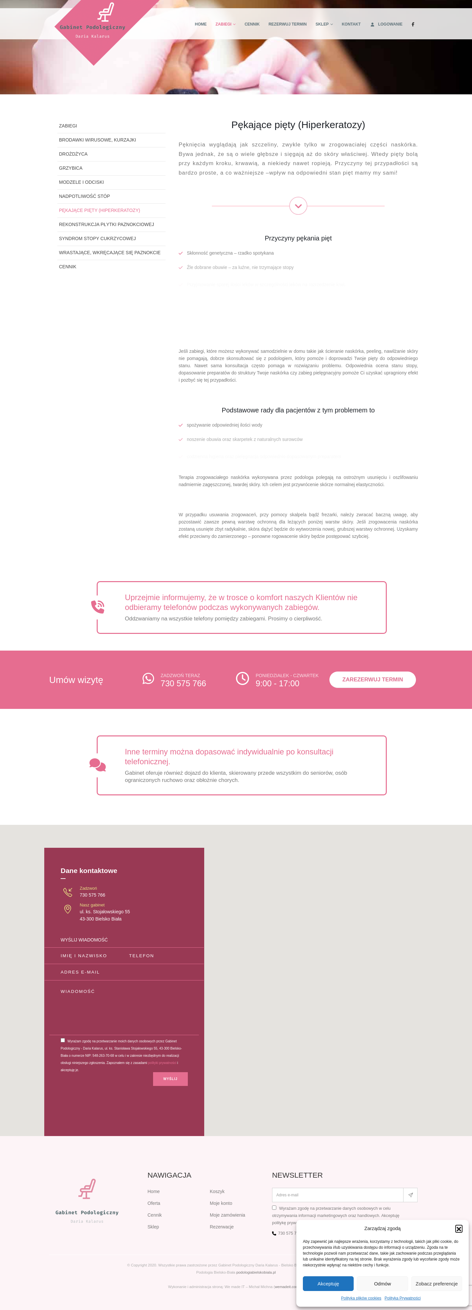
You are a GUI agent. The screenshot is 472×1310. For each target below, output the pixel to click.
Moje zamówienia (227, 1215)
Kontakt (351, 24)
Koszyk (217, 1191)
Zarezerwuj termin (372, 679)
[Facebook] (413, 24)
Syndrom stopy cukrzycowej (97, 238)
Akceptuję (328, 1283)
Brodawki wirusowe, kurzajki (97, 139)
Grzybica (71, 168)
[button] (459, 1228)
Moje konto (221, 1203)
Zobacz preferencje (437, 1283)
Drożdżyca (73, 154)
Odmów (382, 1283)
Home (201, 24)
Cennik (252, 24)
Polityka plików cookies (361, 1298)
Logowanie (386, 24)
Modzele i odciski (81, 182)
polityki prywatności (162, 1063)
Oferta (154, 1203)
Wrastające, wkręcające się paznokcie (110, 252)
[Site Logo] (107, 33)
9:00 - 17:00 (277, 683)
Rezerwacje (222, 1226)
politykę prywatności (290, 1223)
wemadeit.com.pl (289, 1287)
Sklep (322, 24)
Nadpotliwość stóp (84, 196)
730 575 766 (183, 683)
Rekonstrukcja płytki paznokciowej (106, 224)
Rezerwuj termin (287, 24)
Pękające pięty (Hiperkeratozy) (99, 210)
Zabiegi (224, 24)
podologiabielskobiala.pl (256, 1272)
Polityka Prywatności (402, 1298)
